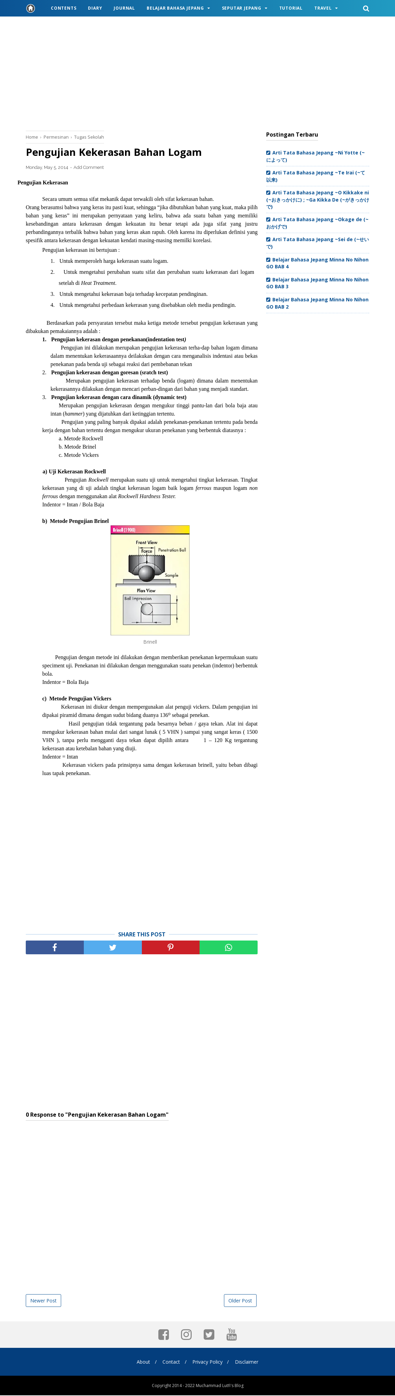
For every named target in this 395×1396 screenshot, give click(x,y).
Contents (63, 8)
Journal (124, 8)
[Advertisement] (197, 72)
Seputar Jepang (241, 8)
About (142, 1362)
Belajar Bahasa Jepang (175, 8)
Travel (323, 8)
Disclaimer (248, 1362)
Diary (95, 8)
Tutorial (291, 8)
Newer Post (43, 1301)
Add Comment (89, 168)
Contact (171, 1362)
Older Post (240, 1301)
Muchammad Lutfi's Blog (220, 1386)
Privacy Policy (208, 1362)
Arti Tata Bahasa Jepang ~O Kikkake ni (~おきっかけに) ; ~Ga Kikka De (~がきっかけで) (317, 199)
